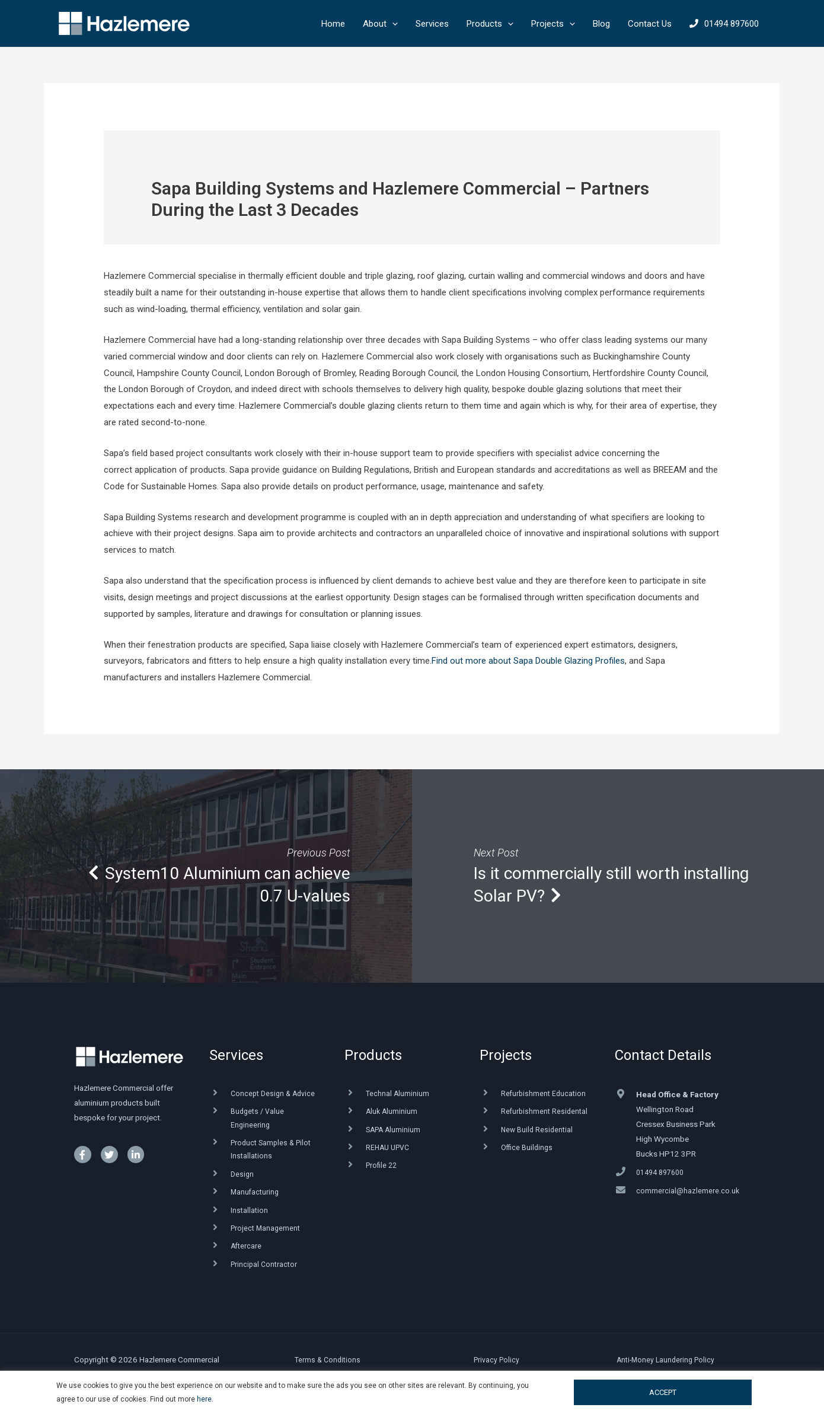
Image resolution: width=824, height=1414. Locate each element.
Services (236, 1055)
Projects (506, 1055)
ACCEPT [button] (662, 1392)
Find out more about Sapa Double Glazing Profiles (528, 660)
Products (373, 1055)
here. (205, 1399)
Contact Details (663, 1055)
